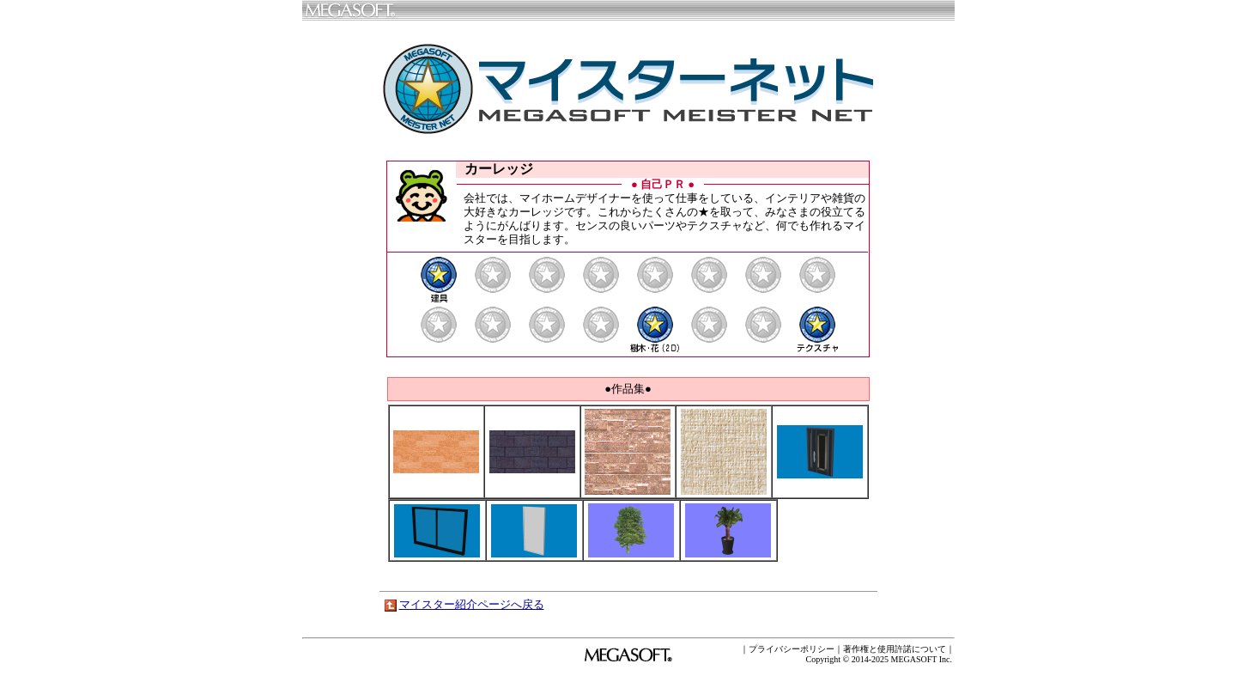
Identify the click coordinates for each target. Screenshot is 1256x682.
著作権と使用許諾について (894, 649)
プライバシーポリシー (791, 649)
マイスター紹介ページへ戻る (471, 604)
